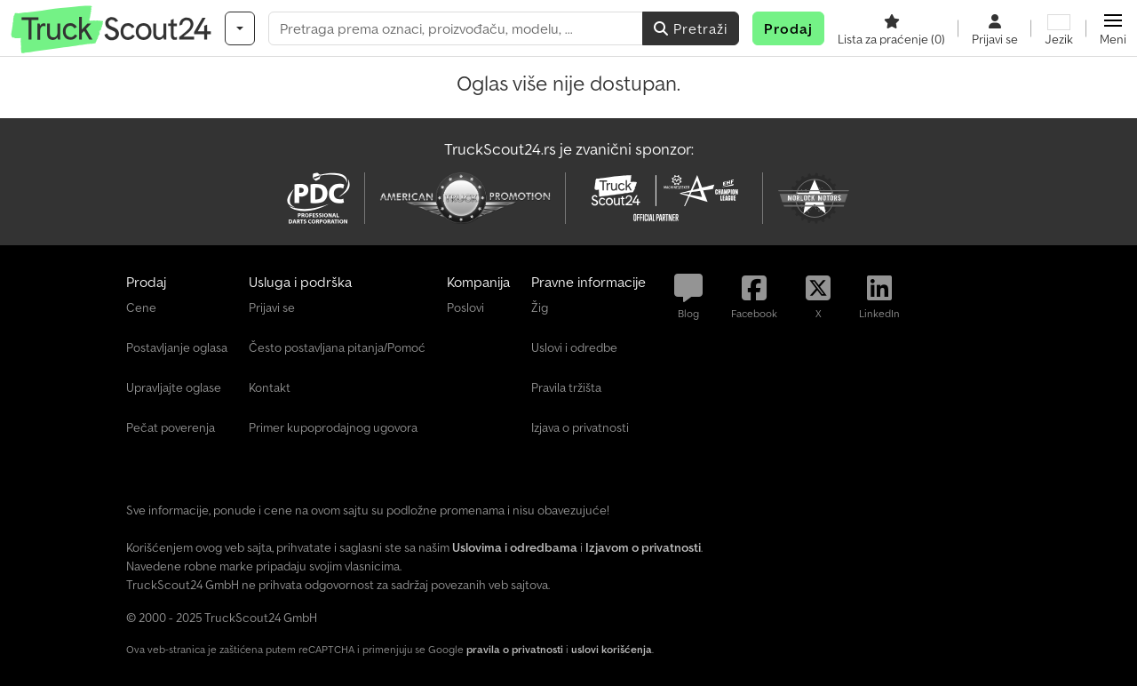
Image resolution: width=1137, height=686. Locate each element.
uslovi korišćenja (611, 649)
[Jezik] (1059, 28)
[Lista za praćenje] (891, 28)
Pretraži (691, 28)
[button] (1113, 28)
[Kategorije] (240, 28)
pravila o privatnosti (514, 649)
